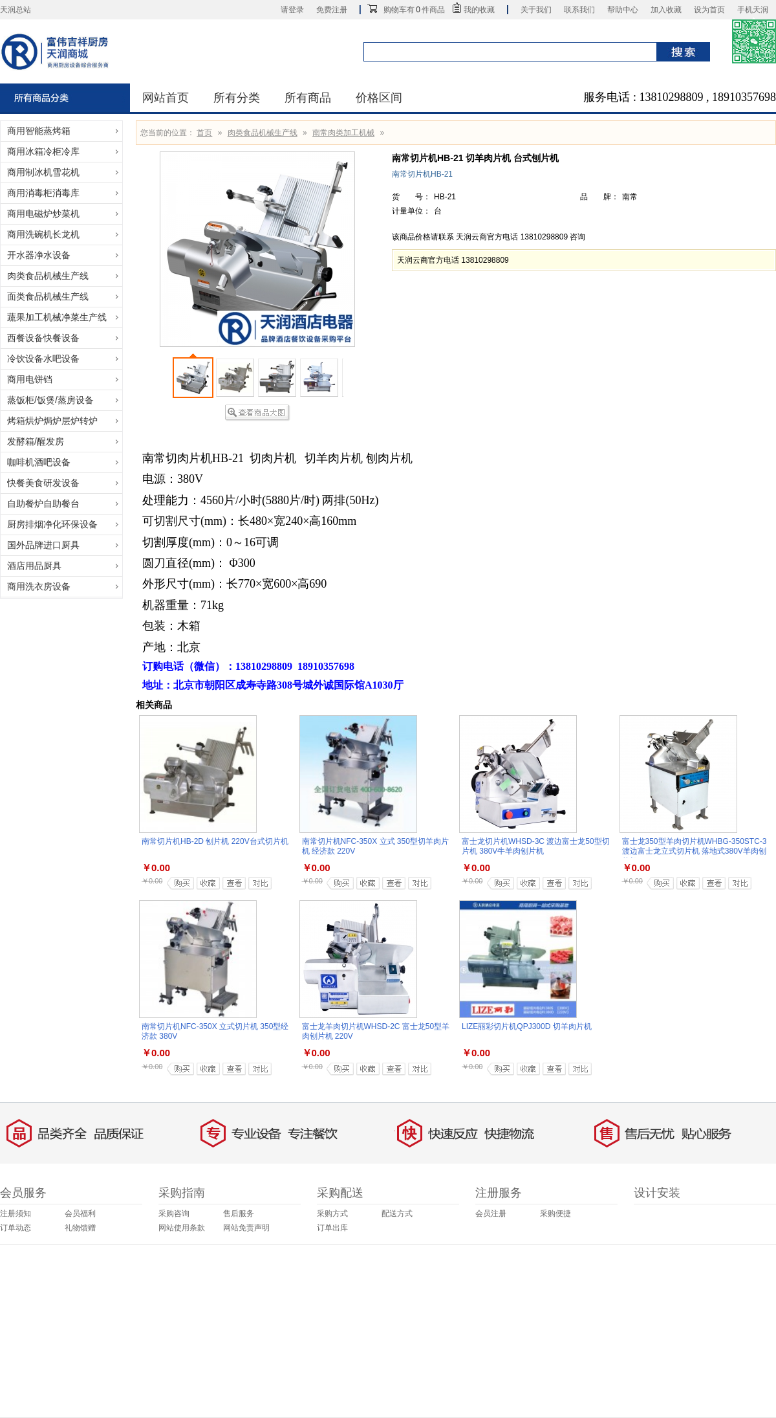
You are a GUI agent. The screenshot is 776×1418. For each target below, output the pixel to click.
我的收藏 (479, 9)
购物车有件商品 (414, 9)
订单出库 (332, 1227)
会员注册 (490, 1213)
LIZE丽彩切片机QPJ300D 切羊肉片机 (527, 1026)
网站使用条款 (181, 1227)
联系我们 (579, 9)
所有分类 (236, 97)
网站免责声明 (246, 1227)
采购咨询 (173, 1213)
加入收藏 (666, 9)
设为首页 (709, 9)
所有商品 (308, 97)
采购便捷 (555, 1213)
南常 (630, 196)
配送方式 (397, 1213)
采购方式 (332, 1213)
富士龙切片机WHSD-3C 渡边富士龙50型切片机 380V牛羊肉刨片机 (536, 846)
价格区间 (379, 97)
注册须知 (15, 1213)
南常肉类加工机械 (343, 132)
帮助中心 (622, 9)
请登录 (292, 9)
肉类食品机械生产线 (262, 132)
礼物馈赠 (80, 1227)
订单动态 (15, 1227)
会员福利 (80, 1213)
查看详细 (231, 883)
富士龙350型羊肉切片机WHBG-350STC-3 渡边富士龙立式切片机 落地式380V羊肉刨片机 (694, 851)
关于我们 (536, 9)
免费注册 (331, 9)
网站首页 (165, 97)
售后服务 (238, 1213)
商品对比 (256, 883)
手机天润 (752, 9)
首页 (204, 132)
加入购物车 (178, 883)
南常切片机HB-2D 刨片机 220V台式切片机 (215, 841)
